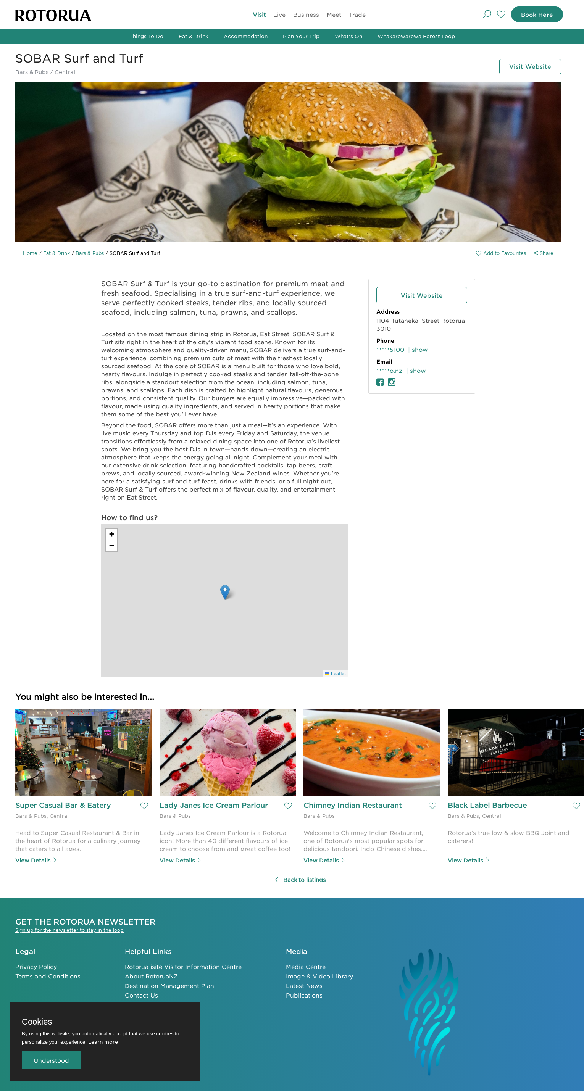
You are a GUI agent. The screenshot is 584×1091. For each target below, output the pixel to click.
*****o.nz (389, 370)
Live (279, 14)
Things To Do (146, 36)
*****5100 (390, 349)
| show (418, 349)
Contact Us (141, 994)
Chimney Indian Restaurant (352, 805)
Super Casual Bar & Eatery (63, 805)
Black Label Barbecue (487, 805)
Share (543, 253)
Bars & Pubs (90, 253)
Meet (334, 14)
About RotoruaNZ (151, 975)
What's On (348, 36)
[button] (225, 592)
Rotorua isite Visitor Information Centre (183, 965)
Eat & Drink (193, 36)
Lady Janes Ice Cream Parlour (214, 805)
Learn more (103, 1041)
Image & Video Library (319, 975)
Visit (259, 14)
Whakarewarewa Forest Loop (416, 36)
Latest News (304, 984)
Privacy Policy (36, 965)
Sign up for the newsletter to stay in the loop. (69, 930)
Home (30, 253)
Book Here (535, 14)
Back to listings (300, 879)
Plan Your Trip (301, 36)
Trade (357, 14)
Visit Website (528, 66)
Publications (304, 994)
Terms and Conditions (48, 975)
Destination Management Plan (169, 984)
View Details (36, 859)
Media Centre (306, 965)
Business (306, 14)
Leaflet (335, 673)
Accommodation (246, 36)
